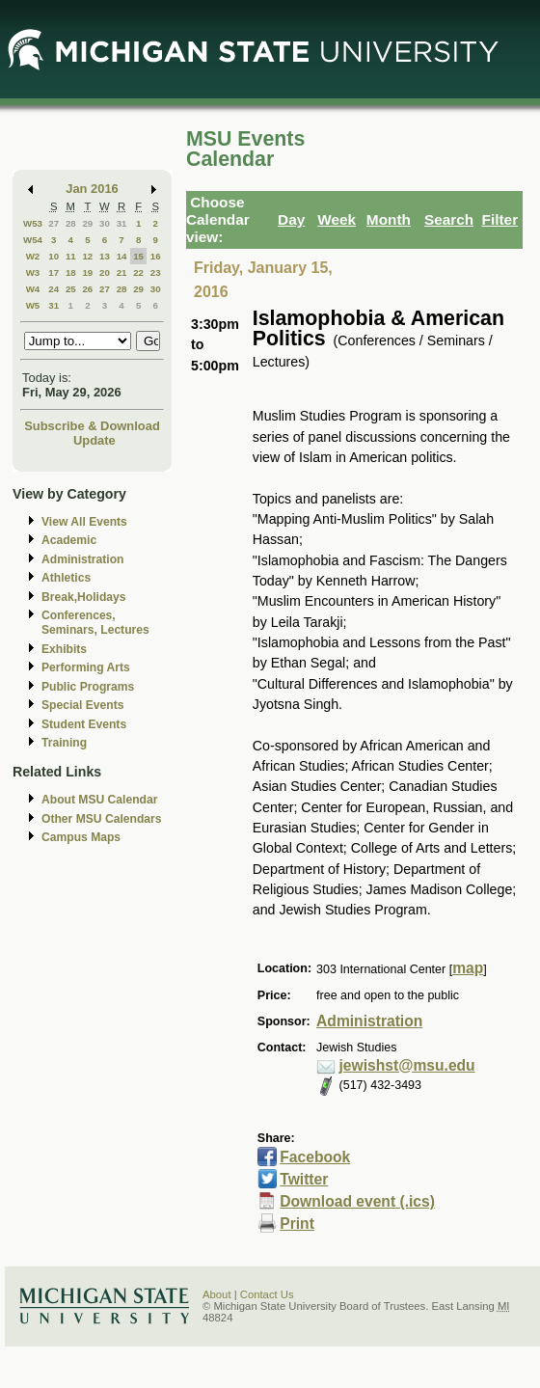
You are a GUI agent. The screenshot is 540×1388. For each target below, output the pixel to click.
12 (87, 256)
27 (53, 223)
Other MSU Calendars (101, 819)
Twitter (304, 1179)
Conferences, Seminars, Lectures (95, 623)
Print (297, 1223)
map (467, 968)
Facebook (315, 1157)
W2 (33, 256)
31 (122, 223)
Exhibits (64, 649)
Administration (82, 559)
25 (71, 289)
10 (53, 256)
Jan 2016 (92, 188)
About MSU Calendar (99, 799)
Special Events (82, 705)
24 (53, 289)
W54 (32, 239)
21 (122, 272)
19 (87, 272)
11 (71, 256)
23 (155, 272)
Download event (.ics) (357, 1201)
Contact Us (267, 1294)
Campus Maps (81, 837)
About (216, 1294)
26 (87, 289)
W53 (32, 223)
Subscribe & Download (92, 426)
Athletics (66, 578)
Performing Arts (85, 667)
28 (71, 223)
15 (138, 256)
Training (64, 742)
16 (155, 256)
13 (104, 256)
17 (53, 272)
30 (104, 223)
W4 (33, 289)
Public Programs (87, 687)
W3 (33, 272)
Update (94, 440)
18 (71, 272)
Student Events (83, 724)
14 (122, 256)
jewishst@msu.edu (407, 1065)
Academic (68, 540)
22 (138, 272)
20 (104, 272)
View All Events (84, 522)
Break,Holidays (83, 597)
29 (87, 223)
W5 (33, 305)
